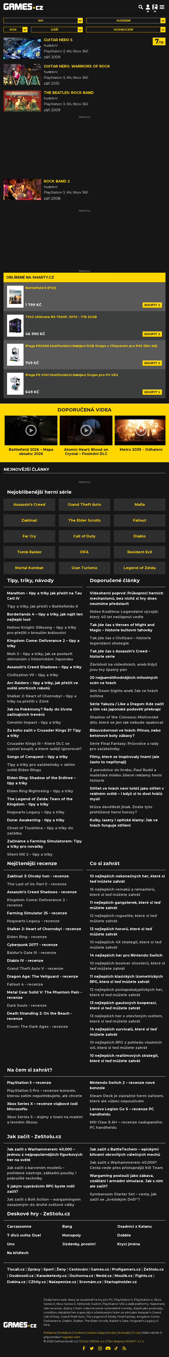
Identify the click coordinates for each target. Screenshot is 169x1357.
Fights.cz (143, 1276)
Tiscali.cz (16, 1269)
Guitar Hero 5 (58, 40)
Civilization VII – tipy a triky (32, 675)
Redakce (64, 1332)
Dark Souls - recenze (27, 1005)
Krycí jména (128, 1244)
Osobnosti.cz (21, 1276)
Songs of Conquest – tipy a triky (37, 757)
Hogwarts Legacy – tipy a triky (35, 812)
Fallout (139, 520)
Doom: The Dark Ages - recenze (37, 1027)
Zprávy (34, 1269)
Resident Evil (139, 552)
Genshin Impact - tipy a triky (34, 722)
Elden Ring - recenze (27, 937)
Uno (11, 1244)
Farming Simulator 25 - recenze (37, 913)
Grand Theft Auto (84, 504)
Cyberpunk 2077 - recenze (32, 945)
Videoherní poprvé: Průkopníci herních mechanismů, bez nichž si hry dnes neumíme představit (126, 598)
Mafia (140, 504)
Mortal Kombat (29, 568)
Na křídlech (18, 1253)
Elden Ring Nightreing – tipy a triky (40, 791)
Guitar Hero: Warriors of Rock (77, 66)
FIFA (84, 552)
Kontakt (125, 1332)
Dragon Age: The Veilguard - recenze (42, 976)
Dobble (124, 1235)
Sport (48, 1269)
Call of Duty (84, 536)
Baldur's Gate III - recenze (31, 953)
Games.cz (100, 1269)
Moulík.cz (123, 1276)
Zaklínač (29, 520)
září (54, 29)
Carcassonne (19, 1226)
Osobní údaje (95, 1332)
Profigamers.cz (126, 1269)
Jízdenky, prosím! (79, 1244)
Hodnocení (123, 29)
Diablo (140, 536)
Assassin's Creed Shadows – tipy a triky (44, 667)
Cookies (78, 1332)
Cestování (78, 1269)
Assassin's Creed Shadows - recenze (42, 892)
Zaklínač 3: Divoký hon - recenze (38, 876)
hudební (123, 20)
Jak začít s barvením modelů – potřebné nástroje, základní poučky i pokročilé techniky (41, 1173)
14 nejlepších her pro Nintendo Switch (126, 955)
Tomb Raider (29, 552)
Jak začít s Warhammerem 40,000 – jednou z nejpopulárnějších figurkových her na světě (45, 1154)
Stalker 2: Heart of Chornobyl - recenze (44, 929)
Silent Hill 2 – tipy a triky (30, 854)
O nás (136, 1332)
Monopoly (71, 1235)
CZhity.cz (37, 1282)
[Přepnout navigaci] (147, 7)
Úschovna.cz (81, 1276)
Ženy (61, 1269)
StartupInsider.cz (120, 1282)
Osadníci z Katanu (134, 1226)
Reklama (50, 1332)
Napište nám (71, 1337)
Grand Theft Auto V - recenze (35, 968)
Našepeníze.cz (62, 1282)
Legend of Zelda (140, 568)
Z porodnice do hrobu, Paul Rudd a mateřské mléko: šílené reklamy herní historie (126, 775)
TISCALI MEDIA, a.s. (92, 1341)
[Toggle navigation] (161, 7)
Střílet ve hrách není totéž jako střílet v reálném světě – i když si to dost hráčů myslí (127, 793)
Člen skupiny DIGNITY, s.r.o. (125, 1341)
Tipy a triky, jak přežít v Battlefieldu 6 (42, 606)
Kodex (112, 1332)
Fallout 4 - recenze (25, 984)
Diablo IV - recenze (25, 961)
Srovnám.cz (90, 1282)
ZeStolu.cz (153, 1269)
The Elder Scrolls (84, 520)
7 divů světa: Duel (24, 1235)
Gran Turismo (84, 568)
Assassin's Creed (29, 504)
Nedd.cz (104, 1276)
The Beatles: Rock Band (69, 93)
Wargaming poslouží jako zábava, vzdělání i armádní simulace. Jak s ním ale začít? (126, 1181)
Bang (67, 1226)
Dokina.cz (16, 1282)
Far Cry (29, 536)
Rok (13, 29)
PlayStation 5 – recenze (29, 1083)
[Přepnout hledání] (140, 7)
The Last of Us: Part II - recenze (37, 884)
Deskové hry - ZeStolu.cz (38, 1213)
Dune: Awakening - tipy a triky (35, 820)
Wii (40, 20)
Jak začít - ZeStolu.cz (34, 1136)
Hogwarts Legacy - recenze (33, 921)
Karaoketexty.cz (52, 1276)
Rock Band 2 (57, 181)
